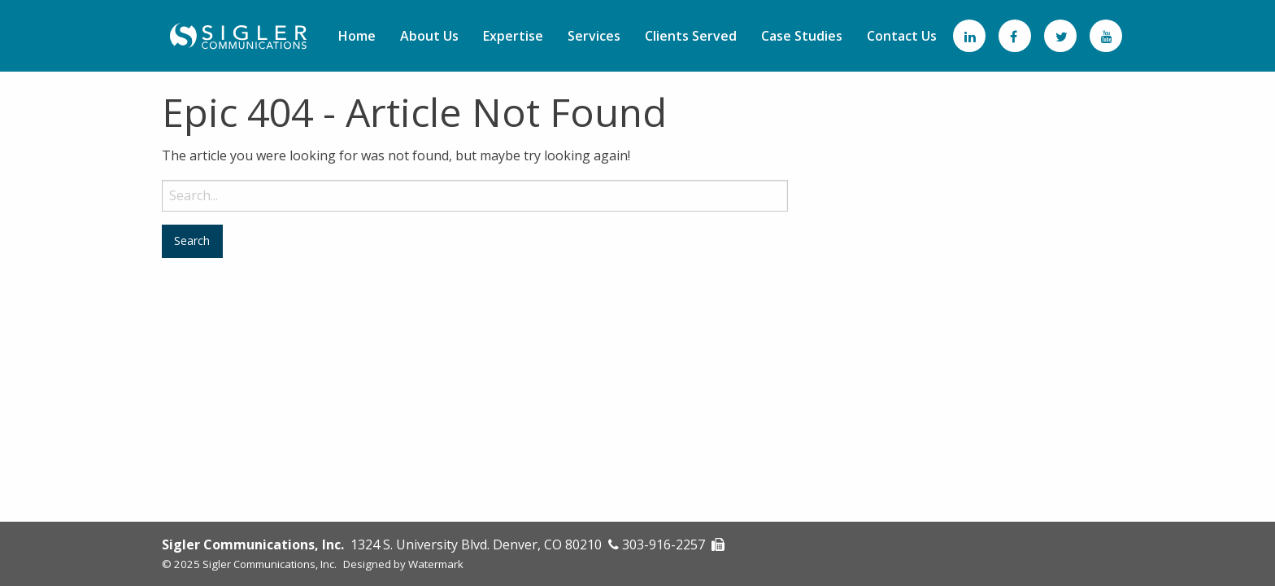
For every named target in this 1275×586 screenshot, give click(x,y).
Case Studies (801, 36)
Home (357, 36)
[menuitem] (357, 36)
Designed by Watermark (403, 564)
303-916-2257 (663, 544)
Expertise (513, 36)
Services (594, 36)
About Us (429, 36)
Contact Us (902, 36)
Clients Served (691, 36)
